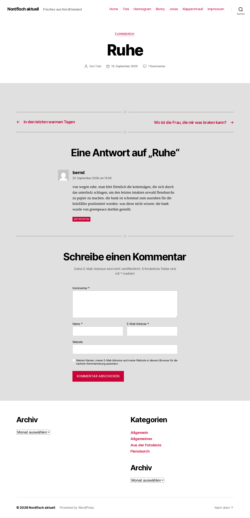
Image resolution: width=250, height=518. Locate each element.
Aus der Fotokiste (146, 445)
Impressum (216, 9)
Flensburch (125, 34)
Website (77, 342)
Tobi (126, 9)
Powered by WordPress (77, 508)
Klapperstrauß (193, 9)
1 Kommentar (157, 66)
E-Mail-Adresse (138, 324)
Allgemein (139, 432)
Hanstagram (142, 9)
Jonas (173, 9)
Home (113, 9)
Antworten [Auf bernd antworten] (81, 219)
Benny (160, 9)
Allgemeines (141, 439)
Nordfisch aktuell (23, 9)
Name (77, 324)
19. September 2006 (124, 66)
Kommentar (81, 288)
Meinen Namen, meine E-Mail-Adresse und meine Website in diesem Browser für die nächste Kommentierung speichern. (127, 362)
